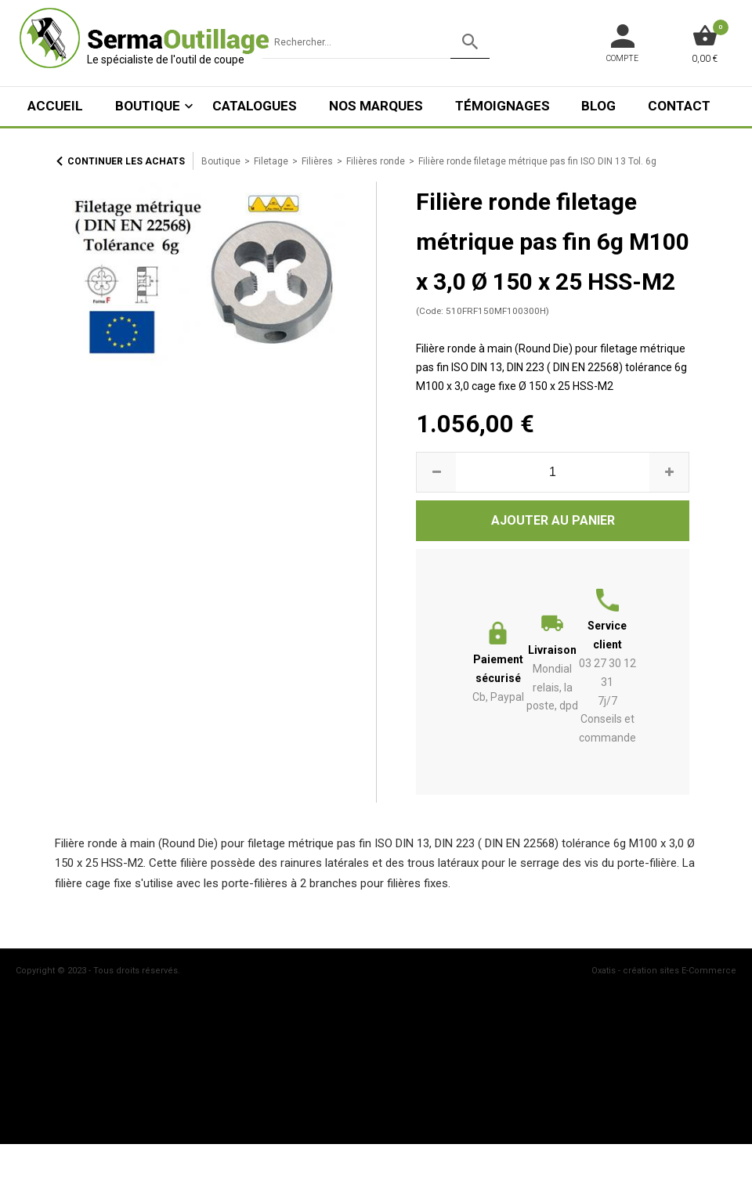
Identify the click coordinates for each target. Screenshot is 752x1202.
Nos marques (376, 106)
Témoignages (502, 106)
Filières (317, 161)
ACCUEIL (55, 106)
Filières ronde (375, 161)
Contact (679, 106)
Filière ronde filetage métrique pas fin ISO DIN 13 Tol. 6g (537, 161)
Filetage (271, 161)
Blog (598, 106)
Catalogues (254, 106)
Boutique (147, 106)
